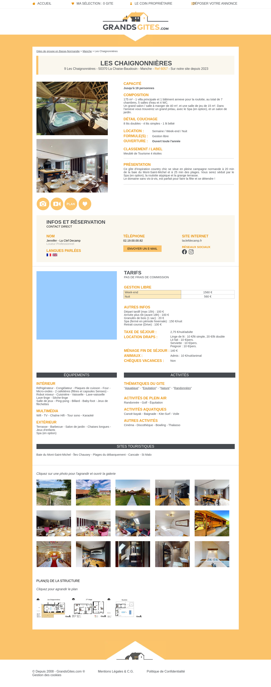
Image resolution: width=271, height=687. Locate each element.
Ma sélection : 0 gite (95, 3)
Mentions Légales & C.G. (116, 671)
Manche (87, 51)
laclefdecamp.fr (192, 240)
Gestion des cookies (46, 675)
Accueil (44, 3)
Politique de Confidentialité (166, 671)
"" (131, 388)
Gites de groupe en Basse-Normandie (58, 51)
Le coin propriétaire (153, 3)
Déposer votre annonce (215, 3)
